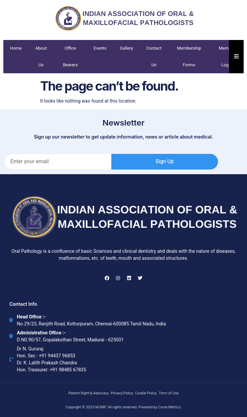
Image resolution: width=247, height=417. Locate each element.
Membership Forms (189, 56)
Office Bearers (70, 56)
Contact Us (153, 56)
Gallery (126, 48)
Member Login (227, 56)
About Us (41, 56)
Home (16, 48)
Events (100, 48)
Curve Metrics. (170, 407)
